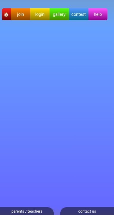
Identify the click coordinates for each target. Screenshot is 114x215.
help (98, 14)
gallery (59, 14)
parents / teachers (26, 211)
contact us (87, 211)
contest (78, 14)
